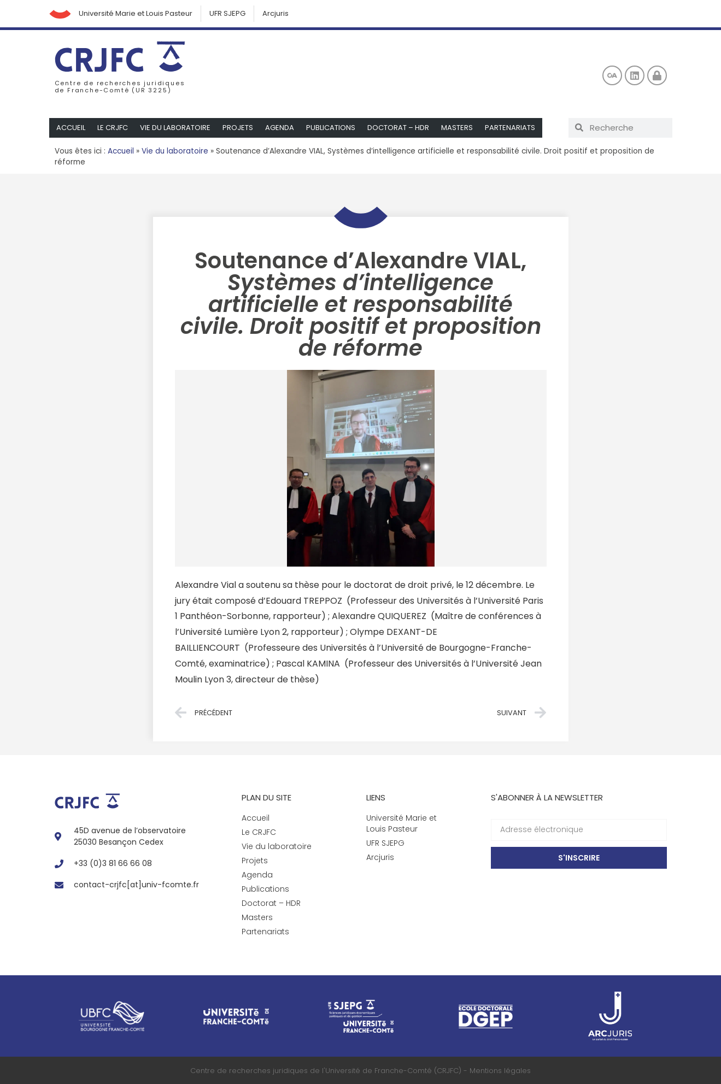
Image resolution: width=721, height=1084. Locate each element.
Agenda (279, 127)
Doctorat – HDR (398, 127)
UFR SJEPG (228, 13)
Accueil (70, 127)
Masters (457, 127)
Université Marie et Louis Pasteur (136, 13)
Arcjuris (276, 13)
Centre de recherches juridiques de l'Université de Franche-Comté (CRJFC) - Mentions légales (360, 1070)
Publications (330, 127)
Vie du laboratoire (175, 127)
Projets (237, 127)
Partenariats (510, 127)
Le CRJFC (112, 127)
